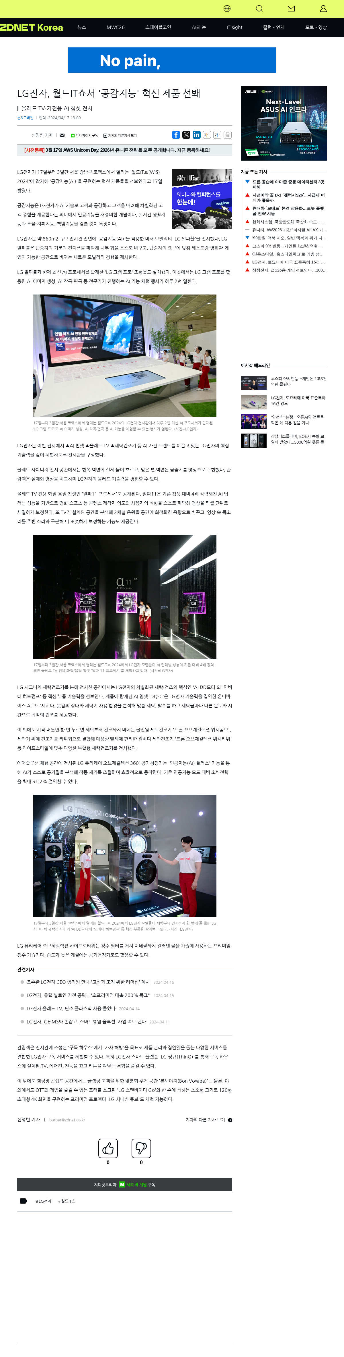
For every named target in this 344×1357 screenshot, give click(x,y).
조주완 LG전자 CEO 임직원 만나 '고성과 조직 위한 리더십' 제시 (88, 982)
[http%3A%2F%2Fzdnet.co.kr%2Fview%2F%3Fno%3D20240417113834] (197, 135)
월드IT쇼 (68, 1201)
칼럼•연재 (274, 27)
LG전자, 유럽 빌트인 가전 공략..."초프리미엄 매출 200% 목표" (88, 995)
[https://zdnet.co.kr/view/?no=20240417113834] (176, 135)
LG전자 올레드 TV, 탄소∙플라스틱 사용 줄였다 (71, 1008)
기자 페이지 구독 (84, 135)
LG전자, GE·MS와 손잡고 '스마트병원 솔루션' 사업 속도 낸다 (86, 1021)
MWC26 (116, 27)
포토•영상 (316, 27)
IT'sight (235, 27)
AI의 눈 (199, 27)
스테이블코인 (158, 27)
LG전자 (45, 1201)
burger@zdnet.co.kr (67, 1120)
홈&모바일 (25, 118)
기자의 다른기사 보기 (120, 135)
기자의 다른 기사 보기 (208, 1120)
